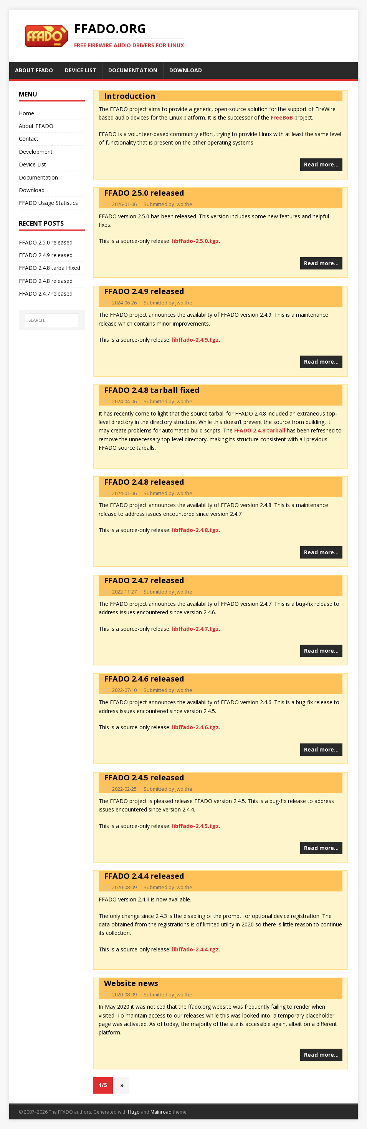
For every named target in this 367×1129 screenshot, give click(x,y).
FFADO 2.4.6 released (144, 678)
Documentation (38, 177)
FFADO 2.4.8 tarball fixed (152, 390)
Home (26, 113)
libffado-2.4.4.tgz (195, 949)
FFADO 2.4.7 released (144, 580)
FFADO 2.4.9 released (144, 291)
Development (36, 151)
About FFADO (36, 126)
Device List (32, 164)
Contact (28, 138)
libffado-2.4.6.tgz (195, 727)
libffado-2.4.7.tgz (195, 628)
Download (32, 190)
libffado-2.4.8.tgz (195, 530)
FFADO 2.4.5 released (144, 777)
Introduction (129, 96)
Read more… (321, 164)
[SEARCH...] (51, 320)
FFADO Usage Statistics (48, 202)
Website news (131, 983)
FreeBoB (282, 117)
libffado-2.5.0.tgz (195, 240)
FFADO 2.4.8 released (144, 482)
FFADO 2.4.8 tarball (259, 430)
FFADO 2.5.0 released (144, 193)
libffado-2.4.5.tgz (195, 826)
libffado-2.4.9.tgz (195, 339)
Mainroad (161, 1112)
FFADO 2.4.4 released (144, 876)
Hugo (134, 1112)
